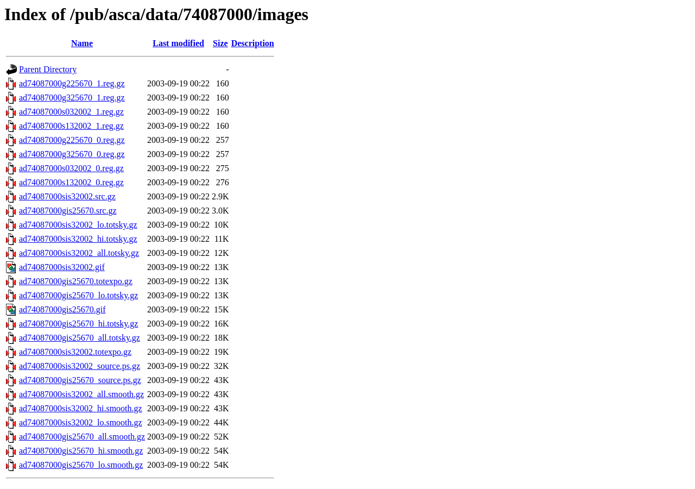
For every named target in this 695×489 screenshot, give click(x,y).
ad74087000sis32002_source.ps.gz (79, 366)
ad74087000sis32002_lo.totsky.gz (78, 224)
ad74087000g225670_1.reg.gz (72, 83)
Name (82, 43)
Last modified (178, 43)
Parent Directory (48, 69)
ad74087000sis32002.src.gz (67, 196)
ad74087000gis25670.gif (62, 309)
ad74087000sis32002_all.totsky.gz (79, 253)
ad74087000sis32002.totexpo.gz (75, 351)
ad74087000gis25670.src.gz (68, 210)
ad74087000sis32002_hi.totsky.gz (78, 238)
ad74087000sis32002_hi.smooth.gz (80, 408)
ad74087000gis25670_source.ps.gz (80, 380)
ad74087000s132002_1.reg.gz (71, 125)
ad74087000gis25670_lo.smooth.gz (81, 464)
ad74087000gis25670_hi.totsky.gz (78, 323)
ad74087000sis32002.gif (62, 267)
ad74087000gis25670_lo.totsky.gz (78, 295)
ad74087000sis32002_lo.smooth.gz (80, 422)
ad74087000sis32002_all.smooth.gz (81, 394)
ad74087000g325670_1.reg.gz (72, 97)
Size (220, 43)
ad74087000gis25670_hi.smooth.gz (81, 450)
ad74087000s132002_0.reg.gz (71, 182)
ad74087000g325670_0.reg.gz (72, 154)
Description (252, 43)
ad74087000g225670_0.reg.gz (72, 140)
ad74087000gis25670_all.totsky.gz (79, 337)
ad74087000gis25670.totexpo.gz (75, 281)
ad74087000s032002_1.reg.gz (71, 111)
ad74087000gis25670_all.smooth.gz (82, 436)
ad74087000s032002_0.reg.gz (71, 168)
